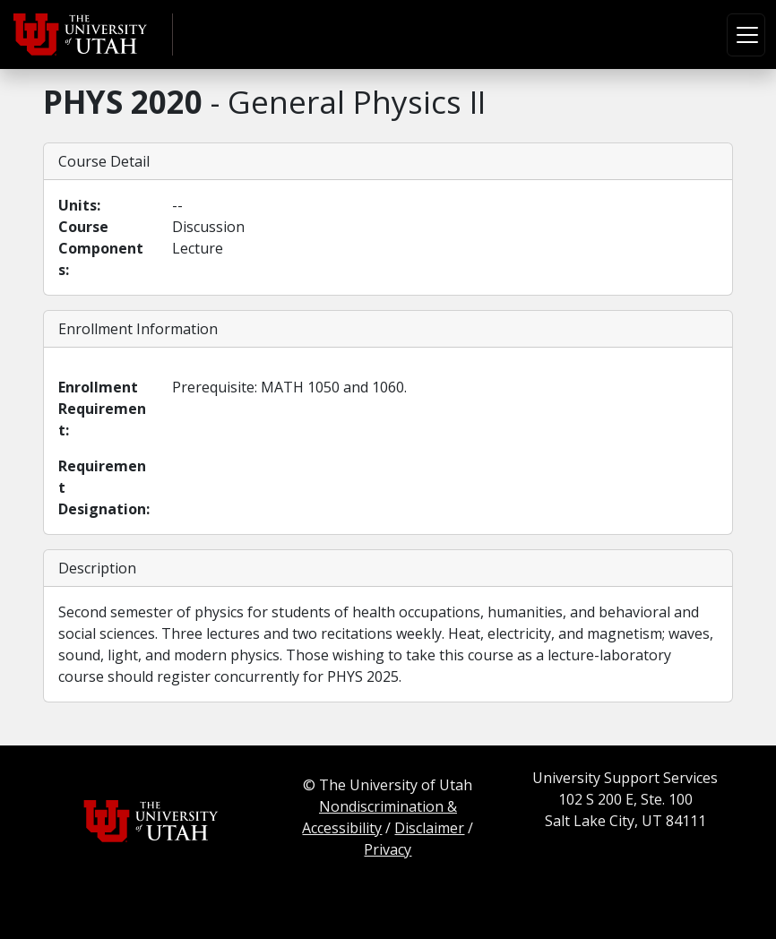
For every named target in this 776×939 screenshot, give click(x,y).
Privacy (387, 849)
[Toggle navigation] (746, 34)
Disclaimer (429, 828)
